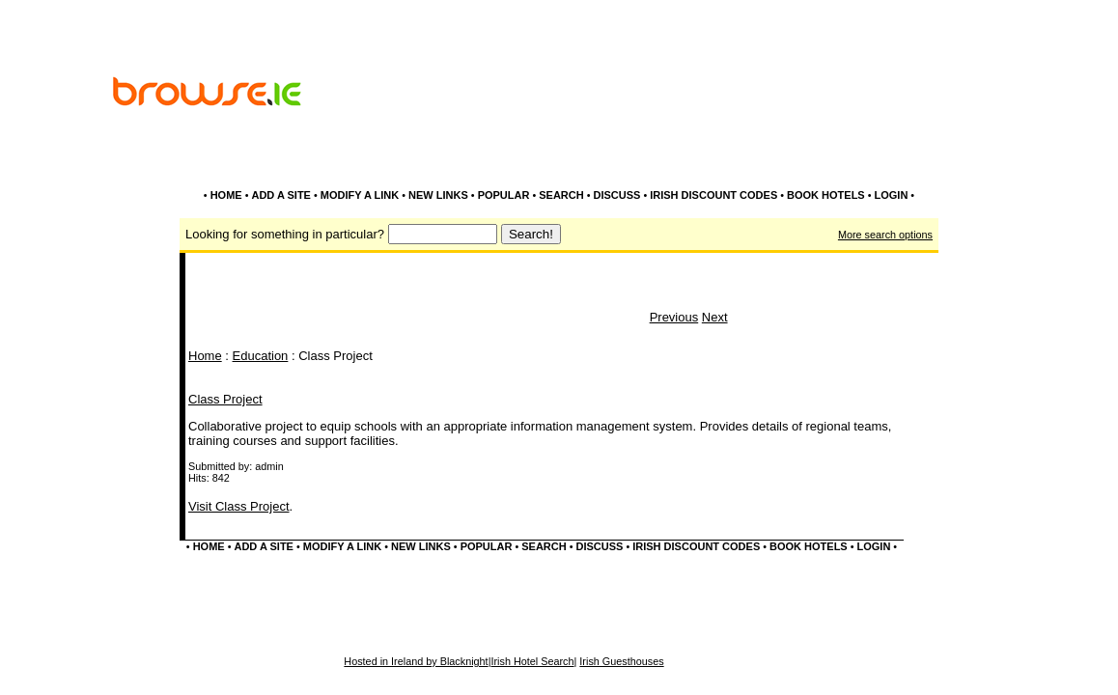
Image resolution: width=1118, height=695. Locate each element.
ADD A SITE (281, 195)
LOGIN (891, 195)
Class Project (225, 399)
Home (205, 355)
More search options (885, 234)
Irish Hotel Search (531, 661)
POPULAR (504, 195)
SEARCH (561, 195)
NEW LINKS (438, 195)
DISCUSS (616, 195)
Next (715, 317)
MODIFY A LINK (360, 195)
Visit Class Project (239, 506)
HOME (226, 195)
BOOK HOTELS (826, 195)
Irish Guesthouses (621, 661)
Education (261, 355)
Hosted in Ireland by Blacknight (416, 661)
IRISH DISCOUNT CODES (713, 195)
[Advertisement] (781, 143)
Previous (674, 317)
